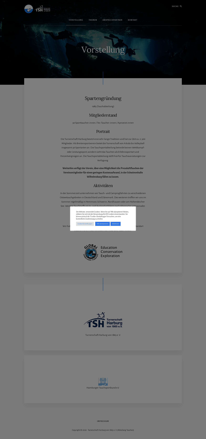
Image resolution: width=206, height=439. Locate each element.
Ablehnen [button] (115, 224)
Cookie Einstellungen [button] (85, 224)
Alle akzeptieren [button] (102, 224)
